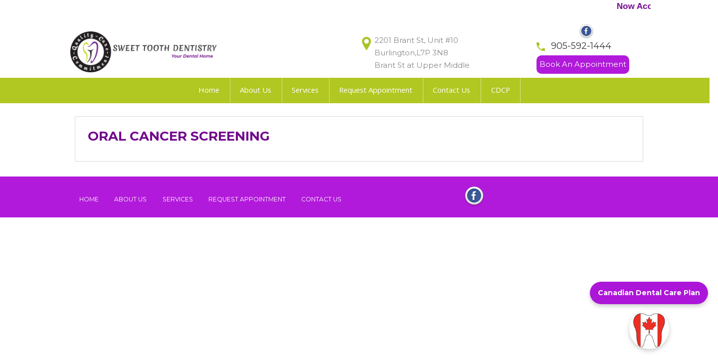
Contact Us (321, 199)
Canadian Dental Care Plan (649, 292)
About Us (131, 199)
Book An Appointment (582, 64)
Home (89, 199)
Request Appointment (246, 199)
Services (177, 199)
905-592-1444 (581, 45)
